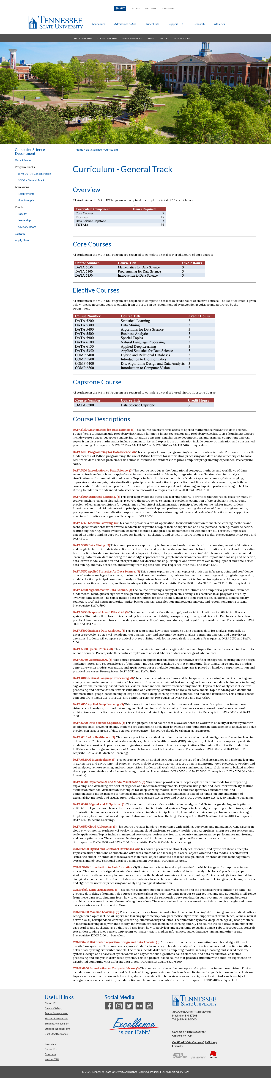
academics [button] (98, 24)
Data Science (23, 160)
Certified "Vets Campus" (188, 1042)
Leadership (24, 220)
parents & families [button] (131, 38)
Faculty (22, 213)
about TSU (51, 1002)
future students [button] (83, 38)
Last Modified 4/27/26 (175, 1071)
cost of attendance (56, 1033)
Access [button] (135, 8)
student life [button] (152, 24)
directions (50, 1054)
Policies (155, 1071)
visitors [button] (164, 38)
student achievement (57, 1023)
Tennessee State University (55, 22)
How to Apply (26, 200)
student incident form (57, 1028)
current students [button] (107, 38)
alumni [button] (151, 38)
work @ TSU (52, 1059)
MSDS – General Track (31, 180)
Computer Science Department (30, 151)
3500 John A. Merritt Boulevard (191, 1011)
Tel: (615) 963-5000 (184, 1019)
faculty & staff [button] (182, 38)
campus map (168, 8)
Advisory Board (27, 226)
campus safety (53, 1008)
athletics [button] (219, 24)
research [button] (199, 24)
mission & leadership (56, 1018)
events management (56, 1013)
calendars (50, 1043)
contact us (51, 1049)
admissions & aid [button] (125, 24)
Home (79, 149)
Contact (20, 233)
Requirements (26, 193)
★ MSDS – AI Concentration (34, 173)
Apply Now (22, 240)
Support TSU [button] (176, 24)
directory (150, 8)
